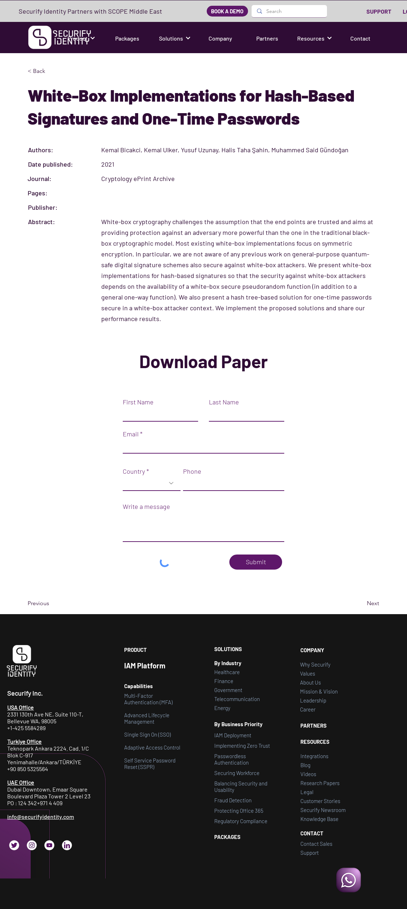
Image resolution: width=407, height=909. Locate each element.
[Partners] (267, 38)
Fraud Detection (233, 800)
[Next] (361, 603)
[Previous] (51, 603)
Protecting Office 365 (238, 810)
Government (228, 690)
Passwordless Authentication (231, 759)
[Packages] (127, 38)
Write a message (146, 506)
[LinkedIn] (67, 845)
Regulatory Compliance (240, 821)
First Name (138, 402)
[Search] (289, 11)
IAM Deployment (232, 735)
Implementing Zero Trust (242, 745)
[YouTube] (49, 845)
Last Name (224, 402)
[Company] (221, 38)
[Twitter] (14, 845)
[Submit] (255, 562)
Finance (223, 681)
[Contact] (361, 38)
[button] (81, 38)
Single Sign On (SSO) (147, 734)
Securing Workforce (236, 773)
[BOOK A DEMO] (227, 11)
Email (131, 434)
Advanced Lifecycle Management (146, 718)
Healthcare (227, 672)
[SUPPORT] (379, 11)
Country (134, 471)
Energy (222, 708)
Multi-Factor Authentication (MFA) (148, 698)
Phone (192, 471)
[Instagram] (32, 845)
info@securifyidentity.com (40, 816)
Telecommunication (237, 699)
